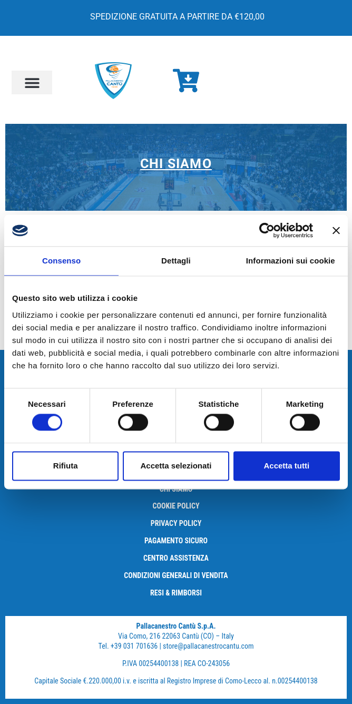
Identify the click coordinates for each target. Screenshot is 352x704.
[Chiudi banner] (336, 230)
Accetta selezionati (175, 465)
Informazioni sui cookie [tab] (290, 260)
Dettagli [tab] (176, 260)
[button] (32, 82)
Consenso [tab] (61, 260)
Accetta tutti (286, 465)
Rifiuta (65, 465)
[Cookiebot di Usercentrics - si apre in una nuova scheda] (267, 230)
